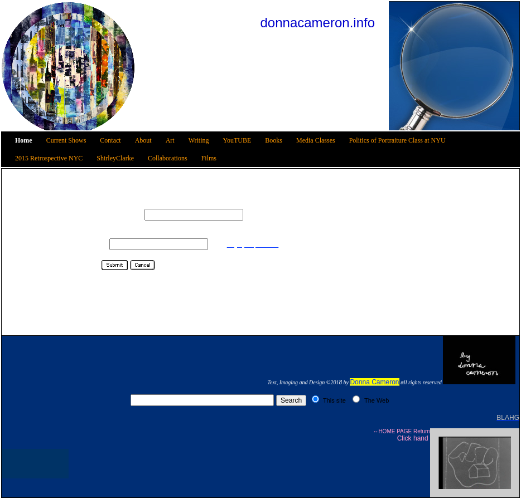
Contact (110, 140)
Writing (199, 140)
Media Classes (315, 140)
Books (273, 140)
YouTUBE (237, 140)
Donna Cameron (374, 382)
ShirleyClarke (115, 158)
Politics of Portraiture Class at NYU (397, 140)
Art (170, 140)
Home (23, 140)
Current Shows (66, 140)
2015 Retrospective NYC (49, 158)
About (143, 140)
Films (208, 158)
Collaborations (167, 158)
